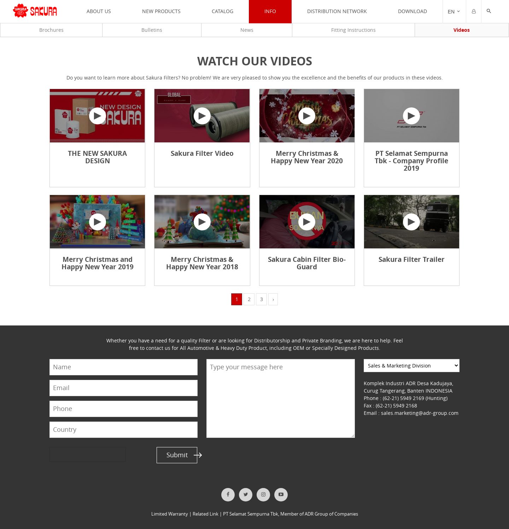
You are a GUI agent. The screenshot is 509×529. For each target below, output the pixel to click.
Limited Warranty (169, 514)
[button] (488, 11)
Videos (462, 30)
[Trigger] (454, 11)
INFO (270, 11)
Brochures (51, 30)
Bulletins (151, 30)
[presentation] (77, 455)
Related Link (205, 514)
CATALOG (222, 11)
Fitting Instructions (353, 30)
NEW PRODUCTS (161, 11)
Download (412, 11)
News (246, 30)
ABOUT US (99, 11)
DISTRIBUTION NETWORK (337, 11)
